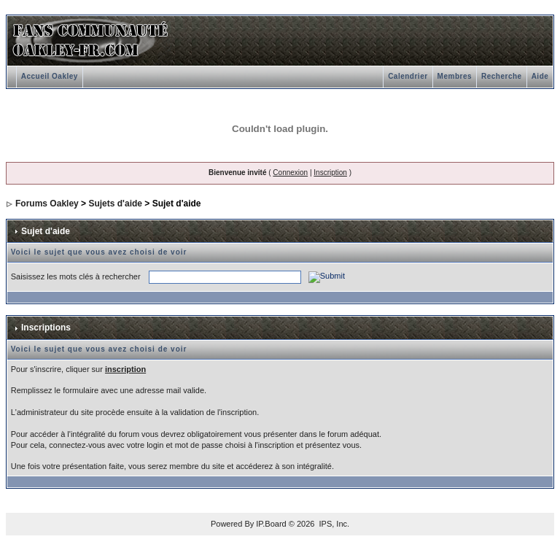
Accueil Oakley (49, 76)
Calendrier (407, 76)
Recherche (501, 76)
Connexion (290, 173)
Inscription (330, 173)
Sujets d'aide (115, 203)
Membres (455, 76)
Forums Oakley (47, 203)
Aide (540, 76)
